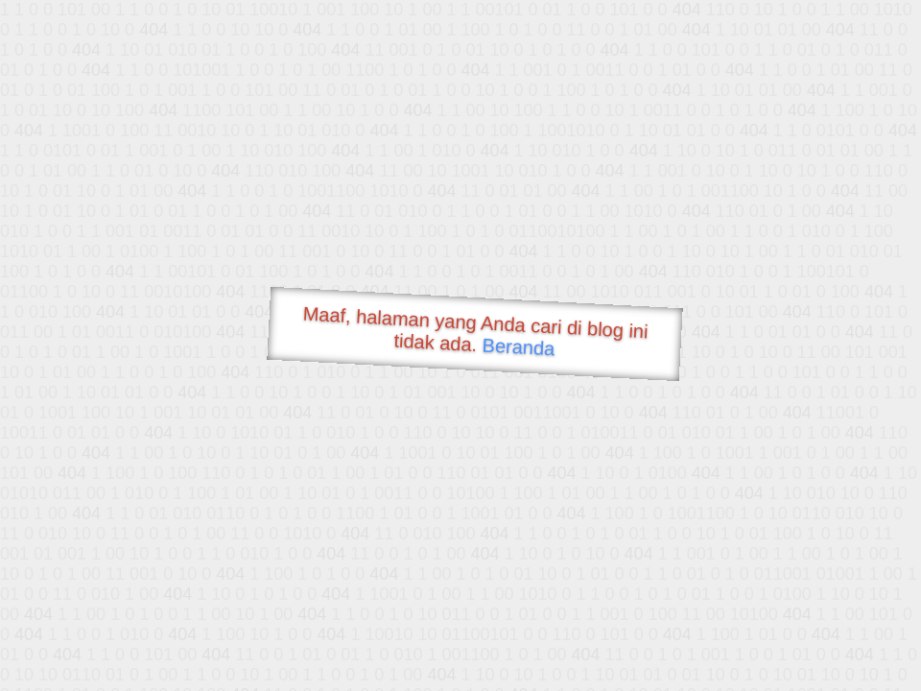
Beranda (518, 346)
